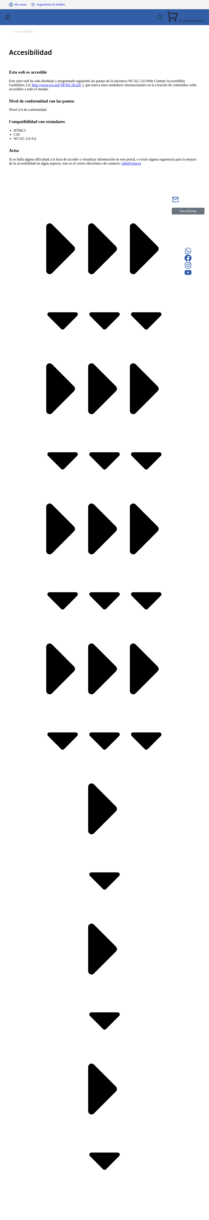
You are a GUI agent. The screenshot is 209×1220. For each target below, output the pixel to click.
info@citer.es (131, 163)
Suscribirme (188, 211)
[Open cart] (185, 21)
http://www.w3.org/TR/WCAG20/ (56, 85)
